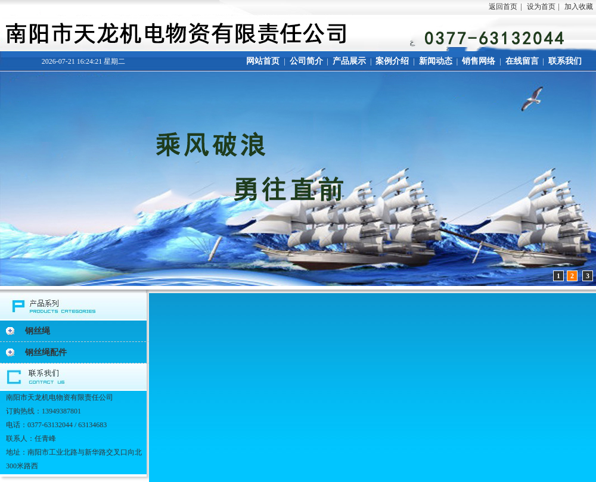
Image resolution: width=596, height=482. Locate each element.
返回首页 (503, 6)
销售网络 (478, 61)
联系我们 (565, 61)
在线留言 (522, 61)
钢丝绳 (37, 330)
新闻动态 (435, 61)
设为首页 (541, 6)
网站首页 (263, 61)
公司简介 (306, 61)
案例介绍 (392, 61)
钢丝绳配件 (46, 352)
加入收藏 (578, 6)
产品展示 (349, 61)
